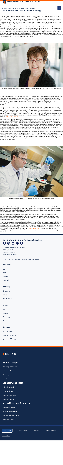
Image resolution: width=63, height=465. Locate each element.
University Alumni (8, 387)
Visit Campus (7, 379)
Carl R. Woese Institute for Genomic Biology (21, 10)
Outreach (6, 320)
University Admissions (10, 367)
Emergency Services (9, 407)
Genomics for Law (34, 228)
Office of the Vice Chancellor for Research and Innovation (18, 8)
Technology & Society (10, 335)
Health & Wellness (8, 331)
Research (6, 327)
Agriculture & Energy (9, 339)
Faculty (5, 269)
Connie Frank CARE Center (11, 415)
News (4, 309)
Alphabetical (6, 291)
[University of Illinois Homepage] (9, 354)
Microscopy (6, 317)
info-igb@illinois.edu (13, 255)
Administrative (7, 298)
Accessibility (6, 436)
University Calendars (9, 395)
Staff (4, 273)
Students (5, 276)
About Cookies (7, 430)
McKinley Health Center (10, 411)
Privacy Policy (23, 431)
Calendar (5, 313)
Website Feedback (51, 431)
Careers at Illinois (8, 371)
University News (8, 375)
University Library (8, 419)
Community (6, 280)
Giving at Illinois (8, 391)
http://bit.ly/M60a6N (12, 116)
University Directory (9, 399)
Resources (7, 264)
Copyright (36, 431)
